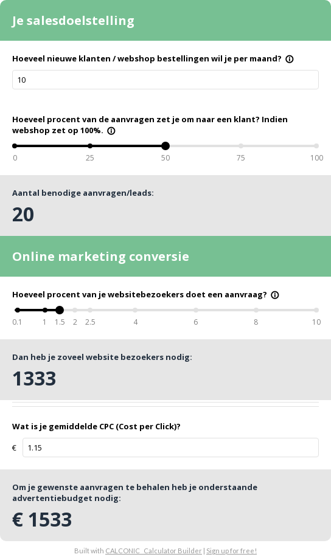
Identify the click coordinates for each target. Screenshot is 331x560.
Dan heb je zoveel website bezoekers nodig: (102, 356)
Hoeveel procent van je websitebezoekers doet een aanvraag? (145, 294)
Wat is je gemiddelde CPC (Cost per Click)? (96, 426)
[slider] (165, 146)
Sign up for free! (231, 551)
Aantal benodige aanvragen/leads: (83, 192)
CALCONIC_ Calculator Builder (153, 551)
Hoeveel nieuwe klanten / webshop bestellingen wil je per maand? (153, 58)
